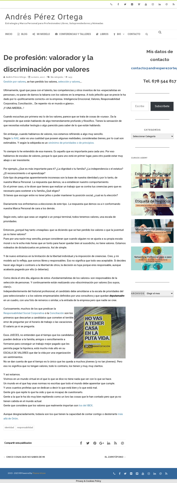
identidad (9, 427)
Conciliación (57, 313)
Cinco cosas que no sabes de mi (24, 457)
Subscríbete (162, 106)
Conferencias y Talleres (73, 34)
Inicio (8, 34)
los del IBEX (85, 405)
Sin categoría (57, 77)
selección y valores (69, 81)
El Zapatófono (115, 457)
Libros (102, 34)
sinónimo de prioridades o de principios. (71, 142)
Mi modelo (41, 34)
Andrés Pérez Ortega (44, 16)
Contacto (134, 34)
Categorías (152, 130)
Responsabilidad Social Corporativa (23, 313)
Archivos (137, 293)
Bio (117, 34)
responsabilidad (25, 427)
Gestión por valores (14, 81)
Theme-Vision (39, 473)
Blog (22, 34)
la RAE (15, 138)
